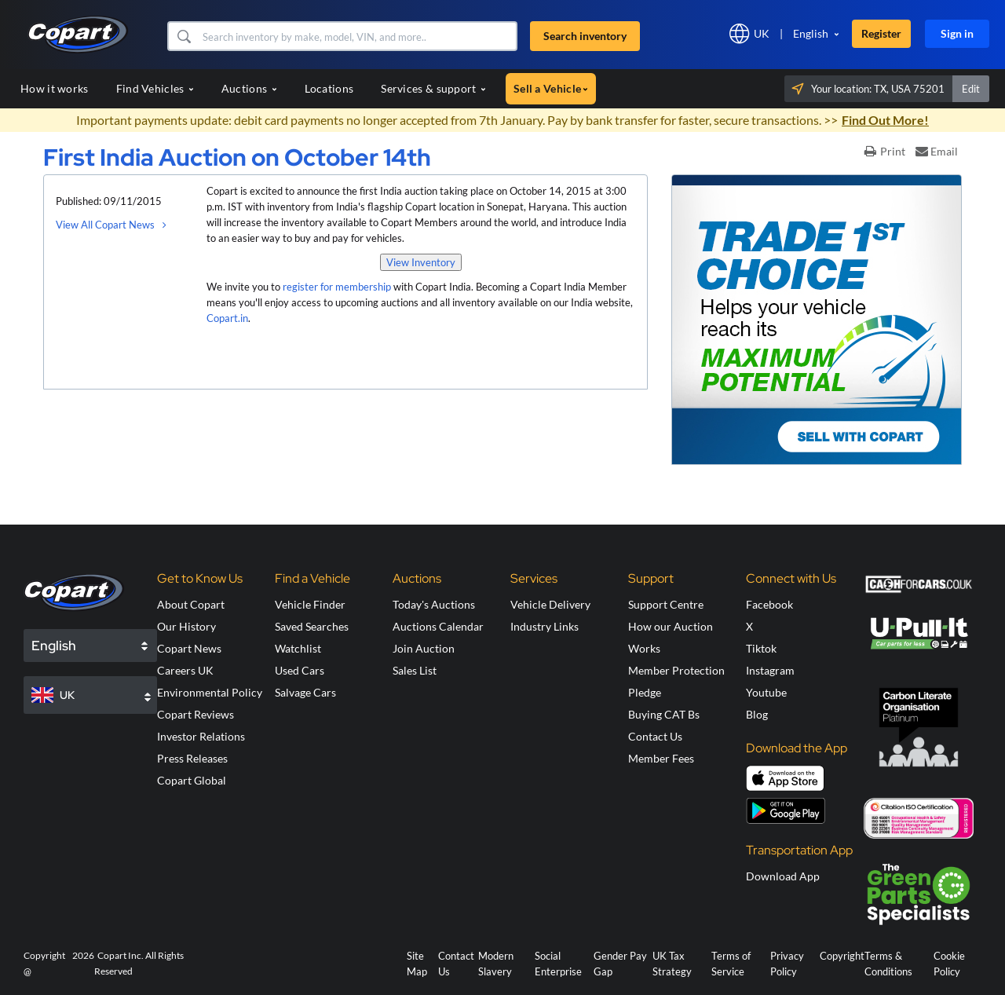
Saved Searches (312, 626)
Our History (186, 626)
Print (884, 151)
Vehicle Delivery (550, 604)
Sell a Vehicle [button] (550, 88)
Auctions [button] (249, 88)
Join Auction (424, 648)
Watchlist (298, 648)
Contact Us (655, 736)
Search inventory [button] (585, 35)
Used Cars (299, 670)
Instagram (770, 670)
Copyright (842, 955)
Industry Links (544, 626)
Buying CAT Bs (664, 714)
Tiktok (761, 648)
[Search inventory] (358, 36)
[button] (183, 36)
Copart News (189, 648)
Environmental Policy (209, 692)
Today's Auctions (434, 604)
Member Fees (661, 758)
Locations (329, 88)
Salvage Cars (305, 692)
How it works (54, 88)
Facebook (769, 604)
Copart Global (191, 780)
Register (881, 33)
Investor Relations (201, 736)
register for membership (337, 286)
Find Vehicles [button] (155, 88)
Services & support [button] (433, 88)
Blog (757, 714)
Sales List (415, 670)
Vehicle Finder (310, 604)
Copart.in (227, 318)
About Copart (191, 604)
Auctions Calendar (438, 626)
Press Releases (192, 758)
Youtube (766, 692)
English (810, 33)
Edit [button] (971, 88)
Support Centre (666, 604)
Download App (783, 876)
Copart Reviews (195, 714)
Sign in (957, 33)
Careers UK (185, 670)
